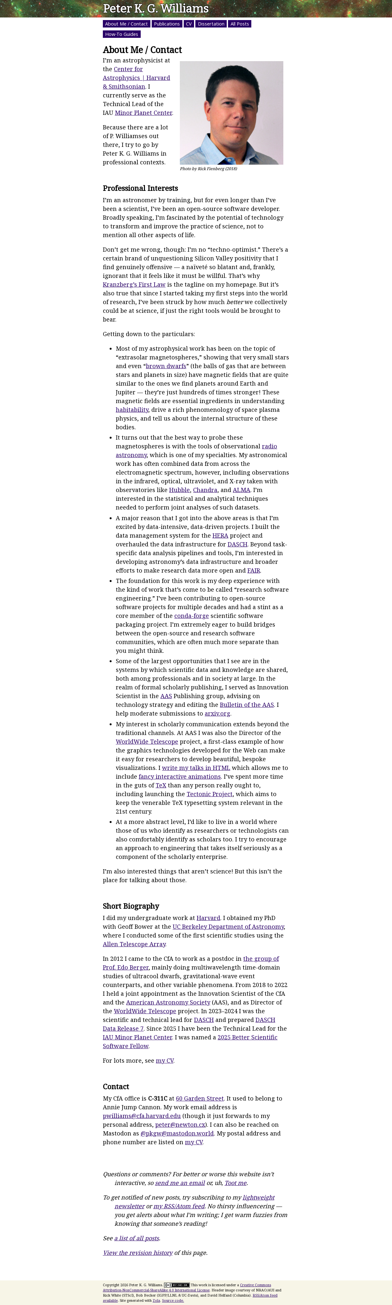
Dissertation (211, 24)
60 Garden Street (200, 1098)
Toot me (235, 1183)
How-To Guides (121, 34)
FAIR (253, 570)
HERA (220, 535)
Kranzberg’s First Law (134, 284)
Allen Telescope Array (134, 944)
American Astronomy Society (168, 1002)
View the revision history (137, 1252)
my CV (164, 1060)
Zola (156, 1300)
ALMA (241, 490)
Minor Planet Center (143, 112)
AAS (166, 696)
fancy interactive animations (180, 776)
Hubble (179, 490)
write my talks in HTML (196, 768)
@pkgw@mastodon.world (177, 1133)
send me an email (180, 1183)
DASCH (237, 544)
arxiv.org (217, 713)
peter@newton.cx (180, 1124)
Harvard (208, 918)
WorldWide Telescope (147, 741)
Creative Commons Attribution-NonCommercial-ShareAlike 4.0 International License (187, 1287)
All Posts (240, 24)
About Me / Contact (126, 24)
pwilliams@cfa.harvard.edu (142, 1116)
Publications (167, 24)
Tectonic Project (210, 794)
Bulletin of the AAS (247, 704)
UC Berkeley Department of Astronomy (228, 926)
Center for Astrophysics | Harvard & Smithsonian (136, 77)
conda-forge (191, 616)
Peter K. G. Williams (156, 9)
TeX (161, 785)
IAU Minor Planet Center (137, 1037)
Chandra (205, 490)
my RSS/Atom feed (178, 1206)
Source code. (173, 1300)
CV (189, 24)
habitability (132, 409)
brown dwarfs (166, 366)
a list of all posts (136, 1238)
